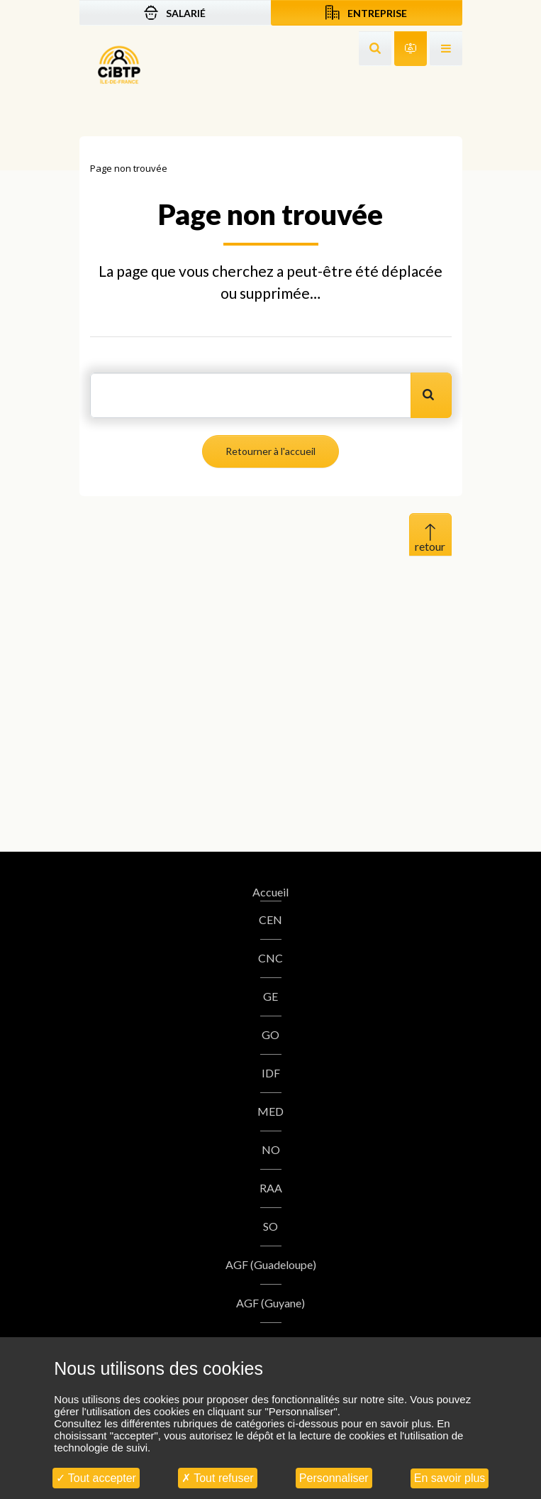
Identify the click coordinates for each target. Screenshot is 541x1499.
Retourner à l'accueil (270, 451)
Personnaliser (334, 1478)
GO (270, 1034)
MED (270, 1111)
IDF (271, 1073)
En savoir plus (450, 1478)
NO (271, 1149)
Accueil (270, 892)
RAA (271, 1188)
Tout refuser (218, 1478)
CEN (270, 919)
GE (270, 996)
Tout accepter (96, 1478)
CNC (270, 958)
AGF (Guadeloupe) (270, 1264)
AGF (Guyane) (270, 1302)
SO (270, 1226)
